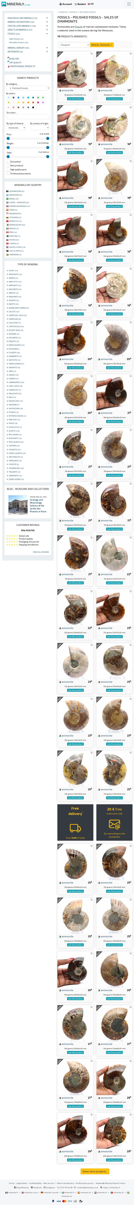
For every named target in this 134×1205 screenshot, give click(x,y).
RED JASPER (15, 434)
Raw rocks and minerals (22, 18)
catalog (63, 12)
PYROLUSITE (15, 427)
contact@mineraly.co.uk (87, 1187)
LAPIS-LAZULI (15, 386)
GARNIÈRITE (15, 356)
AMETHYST (15, 281)
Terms (11, 1183)
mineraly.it (68, 1192)
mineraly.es (84, 1192)
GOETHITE (15, 360)
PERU (13, 232)
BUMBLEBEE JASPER (19, 308)
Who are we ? (49, 1183)
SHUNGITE (15, 449)
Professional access (85, 1183)
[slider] (8, 138)
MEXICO (14, 228)
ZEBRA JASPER (16, 479)
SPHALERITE (15, 460)
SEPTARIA (14, 445)
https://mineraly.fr (111, 1187)
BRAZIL (14, 199)
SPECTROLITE (16, 457)
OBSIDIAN (14, 404)
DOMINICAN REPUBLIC (19, 206)
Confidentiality (35, 1183)
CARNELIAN (15, 319)
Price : (9, 134)
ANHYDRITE (15, 289)
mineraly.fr (12, 1192)
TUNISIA (14, 243)
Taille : (9, 152)
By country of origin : (39, 123)
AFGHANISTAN (16, 191)
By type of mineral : (15, 123)
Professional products (21, 66)
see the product (75, 99)
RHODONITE (15, 438)
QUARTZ (14, 431)
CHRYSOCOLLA (16, 326)
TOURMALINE (16, 468)
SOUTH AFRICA (16, 251)
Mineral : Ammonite (101, 44)
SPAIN (13, 210)
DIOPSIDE (14, 334)
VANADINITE (15, 475)
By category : (12, 84)
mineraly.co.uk (29, 1192)
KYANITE (13, 378)
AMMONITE (15, 285)
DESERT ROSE (16, 330)
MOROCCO (15, 221)
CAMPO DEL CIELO (18, 315)
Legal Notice (21, 1183)
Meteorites (15, 51)
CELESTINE (15, 322)
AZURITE (14, 300)
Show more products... (95, 1171)
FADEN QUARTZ (16, 345)
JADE (12, 371)
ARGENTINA (15, 195)
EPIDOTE (14, 341)
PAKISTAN (14, 236)
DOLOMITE (15, 337)
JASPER (13, 375)
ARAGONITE (15, 296)
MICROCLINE (16, 401)
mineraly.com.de (50, 1192)
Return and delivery (65, 1183)
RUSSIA (14, 240)
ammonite (66, 90)
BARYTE (14, 304)
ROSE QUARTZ (16, 442)
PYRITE (13, 423)
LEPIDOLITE (15, 390)
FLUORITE (14, 352)
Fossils (14, 33)
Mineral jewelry (18, 47)
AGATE (13, 270)
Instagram (49, 1187)
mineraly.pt (117, 1192)
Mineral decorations (21, 21)
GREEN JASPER (16, 363)
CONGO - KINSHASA (19, 202)
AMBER (13, 278)
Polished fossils (18, 42)
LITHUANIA (15, 217)
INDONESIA (15, 213)
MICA (12, 397)
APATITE (14, 293)
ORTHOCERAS (16, 408)
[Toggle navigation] (129, 4)
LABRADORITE (16, 382)
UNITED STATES (17, 247)
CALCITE (14, 311)
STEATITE (14, 464)
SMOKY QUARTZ (17, 453)
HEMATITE (14, 367)
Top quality (14, 62)
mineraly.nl (101, 1192)
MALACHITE (15, 393)
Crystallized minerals (22, 26)
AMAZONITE (15, 274)
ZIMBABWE (15, 254)
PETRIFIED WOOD (17, 416)
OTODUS (14, 412)
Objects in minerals (20, 29)
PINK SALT (14, 419)
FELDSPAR (14, 349)
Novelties (13, 58)
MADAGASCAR (17, 225)
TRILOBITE (14, 472)
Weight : (10, 143)
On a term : (11, 112)
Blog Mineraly (21, 1187)
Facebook (36, 1187)
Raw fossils (16, 39)
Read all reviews (41, 552)
